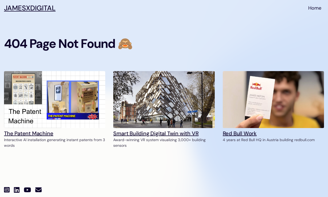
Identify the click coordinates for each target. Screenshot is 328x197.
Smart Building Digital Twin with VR (155, 133)
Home (314, 8)
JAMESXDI (30, 8)
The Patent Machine (28, 133)
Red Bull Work (240, 133)
